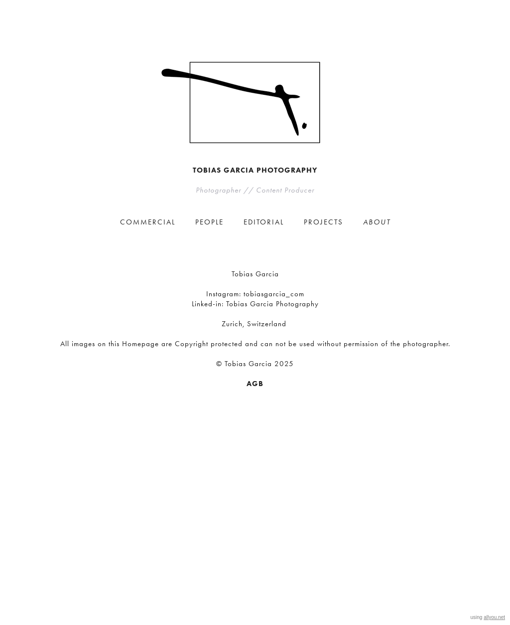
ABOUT (376, 221)
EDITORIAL (264, 221)
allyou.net (494, 617)
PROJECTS (323, 221)
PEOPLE (209, 221)
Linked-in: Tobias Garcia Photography (255, 303)
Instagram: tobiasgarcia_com (255, 293)
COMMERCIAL (147, 221)
